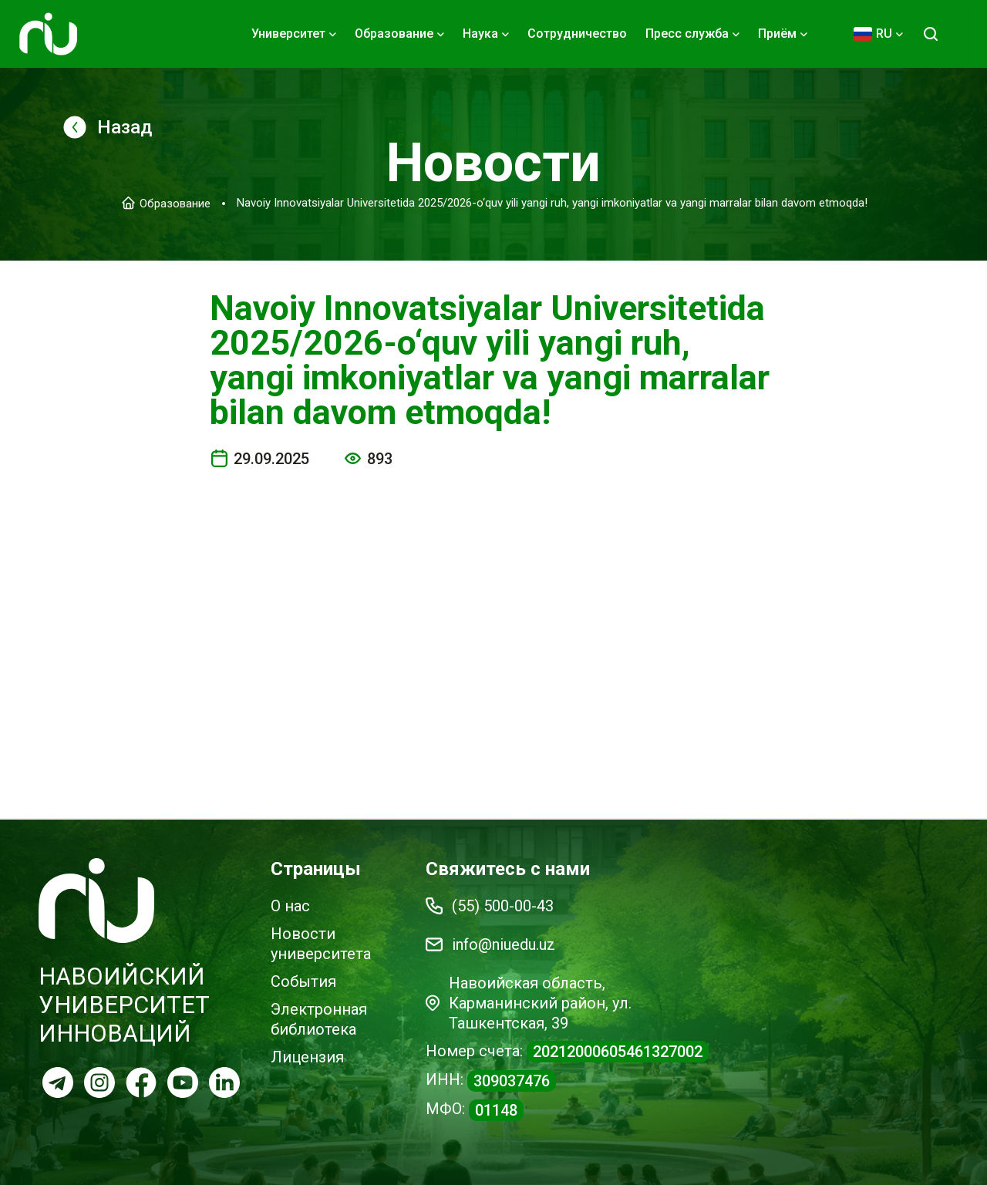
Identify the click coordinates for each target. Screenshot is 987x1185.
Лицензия (307, 1057)
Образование (175, 203)
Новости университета (321, 943)
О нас (290, 906)
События (303, 981)
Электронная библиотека (319, 1019)
